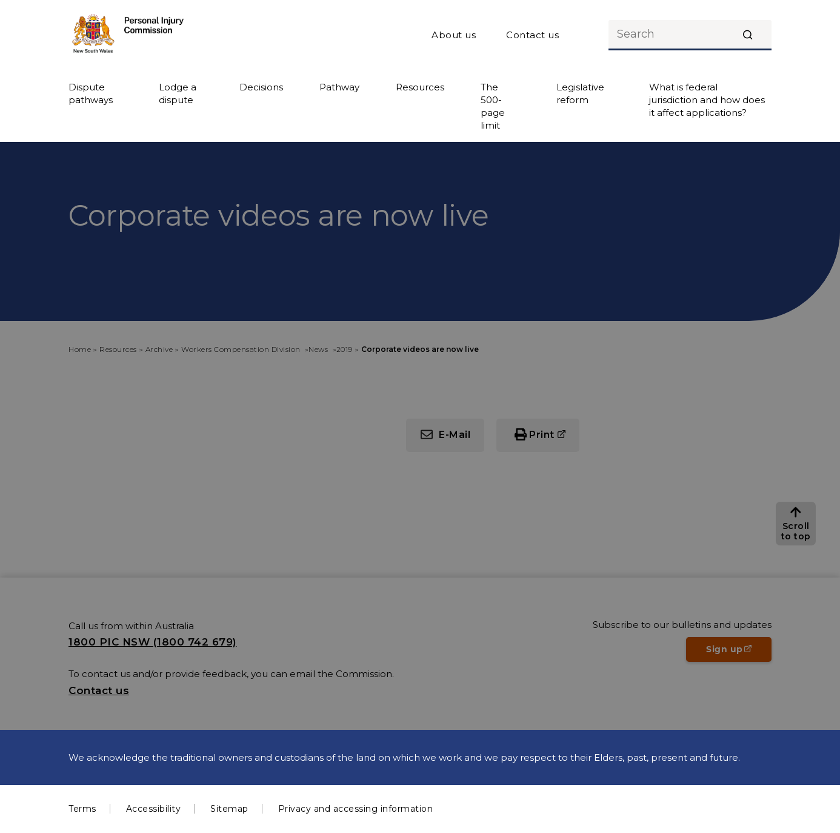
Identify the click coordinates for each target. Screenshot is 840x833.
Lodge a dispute (177, 93)
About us (454, 35)
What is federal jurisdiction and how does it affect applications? (707, 99)
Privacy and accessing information (355, 808)
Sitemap (229, 808)
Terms (82, 808)
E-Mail (454, 434)
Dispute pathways (90, 93)
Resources (420, 87)
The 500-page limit (493, 106)
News (319, 349)
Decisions (261, 87)
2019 (344, 349)
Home (79, 349)
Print (542, 434)
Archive (159, 349)
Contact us (532, 35)
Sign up (739, 653)
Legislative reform (580, 93)
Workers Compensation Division (241, 349)
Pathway (339, 87)
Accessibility (153, 808)
